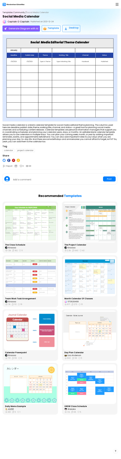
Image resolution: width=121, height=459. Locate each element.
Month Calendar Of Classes (78, 299)
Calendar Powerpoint (16, 352)
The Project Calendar (75, 245)
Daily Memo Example (15, 406)
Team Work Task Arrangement (20, 299)
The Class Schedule (15, 245)
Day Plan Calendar (74, 352)
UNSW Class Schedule (75, 406)
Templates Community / (14, 12)
